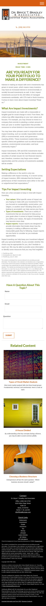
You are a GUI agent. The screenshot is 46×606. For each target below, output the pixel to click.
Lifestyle (23, 533)
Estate (23, 524)
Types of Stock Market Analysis (23, 382)
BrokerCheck (38, 541)
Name (7, 291)
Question (7, 316)
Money (23, 531)
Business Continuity (27, 601)
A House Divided (23, 430)
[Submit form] (8, 335)
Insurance (23, 526)
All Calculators (23, 539)
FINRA (25, 568)
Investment (23, 522)
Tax (23, 529)
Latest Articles (23, 535)
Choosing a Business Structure (23, 476)
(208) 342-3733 (23, 27)
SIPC (28, 568)
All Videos (23, 537)
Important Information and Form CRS (11, 601)
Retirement (23, 520)
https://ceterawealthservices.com (11, 586)
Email (7, 304)
